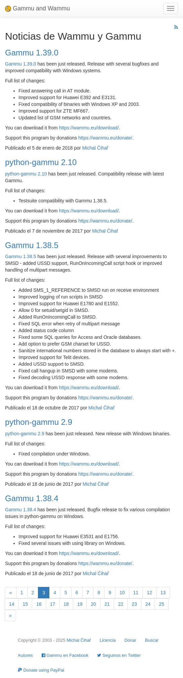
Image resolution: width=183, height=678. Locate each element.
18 (66, 604)
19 (80, 604)
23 (134, 604)
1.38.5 (29, 256)
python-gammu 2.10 (41, 162)
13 (163, 592)
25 (161, 604)
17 (52, 604)
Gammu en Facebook (65, 655)
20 (93, 604)
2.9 (41, 433)
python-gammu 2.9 (38, 422)
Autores (25, 655)
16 (39, 604)
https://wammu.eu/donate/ (105, 138)
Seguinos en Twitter (119, 655)
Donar (130, 640)
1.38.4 (29, 509)
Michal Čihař (95, 148)
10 (122, 592)
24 (148, 604)
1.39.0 (29, 64)
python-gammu (20, 173)
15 (25, 604)
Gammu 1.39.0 (31, 52)
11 (136, 592)
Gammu (13, 64)
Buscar (151, 640)
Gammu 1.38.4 (31, 498)
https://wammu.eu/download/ (89, 127)
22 (121, 604)
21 (107, 604)
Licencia (108, 640)
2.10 (42, 173)
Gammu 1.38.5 (31, 245)
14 (11, 604)
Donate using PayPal (41, 670)
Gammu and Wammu (37, 8)
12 (149, 592)
